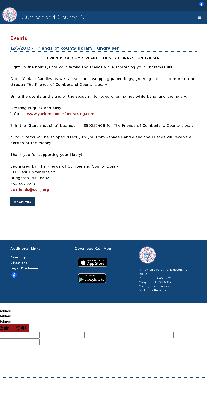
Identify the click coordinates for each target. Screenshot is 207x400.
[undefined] (20, 328)
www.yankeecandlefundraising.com (60, 114)
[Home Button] (8, 17)
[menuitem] (103, 5)
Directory (18, 257)
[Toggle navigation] (200, 17)
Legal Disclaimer (24, 268)
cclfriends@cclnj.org (29, 190)
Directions (18, 262)
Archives (22, 201)
